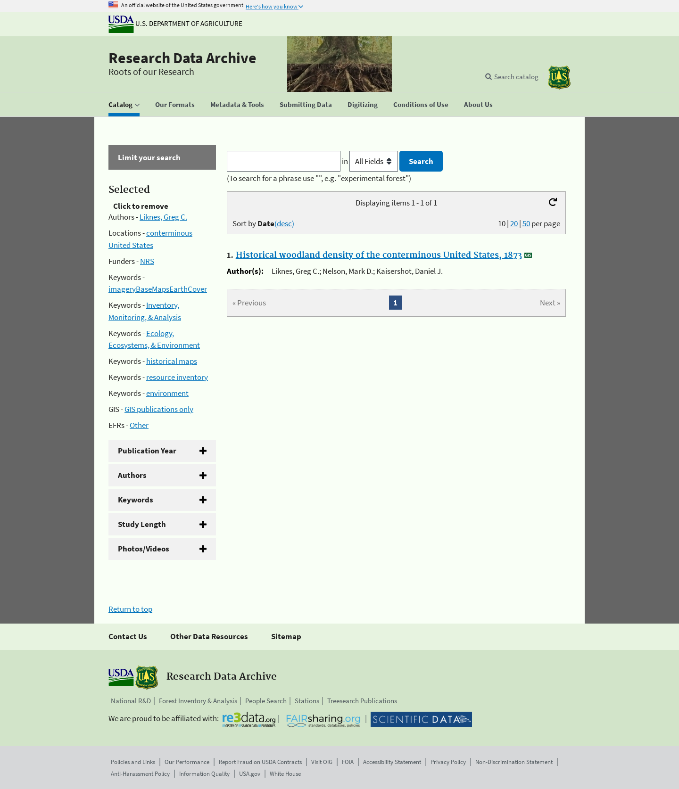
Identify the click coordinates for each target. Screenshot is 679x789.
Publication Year (147, 450)
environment (167, 393)
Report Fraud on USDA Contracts (260, 762)
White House (285, 774)
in (371, 161)
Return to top (130, 609)
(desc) (284, 223)
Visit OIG (321, 762)
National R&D (131, 700)
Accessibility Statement (392, 762)
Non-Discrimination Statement (514, 762)
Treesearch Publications (362, 700)
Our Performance (187, 762)
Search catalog (516, 76)
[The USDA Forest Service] (559, 78)
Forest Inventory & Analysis (198, 700)
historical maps (171, 361)
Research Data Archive (182, 58)
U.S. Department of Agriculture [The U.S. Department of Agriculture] (175, 23)
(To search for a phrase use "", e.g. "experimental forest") (319, 178)
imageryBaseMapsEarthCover (157, 289)
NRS (147, 261)
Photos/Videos (143, 548)
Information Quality (204, 774)
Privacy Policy (448, 762)
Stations (307, 700)
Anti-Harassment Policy (140, 774)
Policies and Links (133, 762)
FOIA (348, 762)
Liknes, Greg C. (163, 217)
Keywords (135, 499)
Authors (132, 475)
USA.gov (249, 774)
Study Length (142, 524)
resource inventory (177, 377)
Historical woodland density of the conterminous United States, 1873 (379, 255)
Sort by (263, 223)
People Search (266, 700)
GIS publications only (158, 409)
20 (514, 223)
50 (526, 223)
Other (139, 425)
